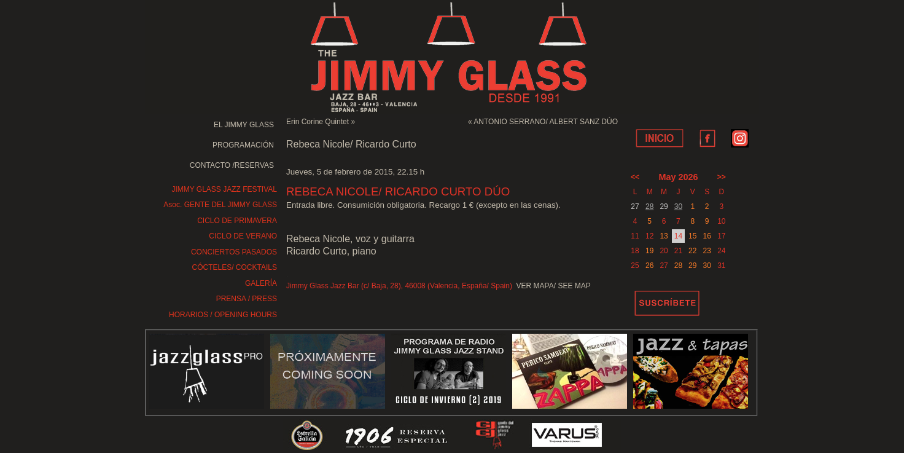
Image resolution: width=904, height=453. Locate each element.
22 (692, 250)
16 (707, 236)
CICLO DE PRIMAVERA (237, 220)
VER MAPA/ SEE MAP (553, 286)
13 (664, 236)
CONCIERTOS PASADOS (234, 252)
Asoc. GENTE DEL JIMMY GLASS (220, 204)
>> (721, 177)
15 (692, 236)
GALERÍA (261, 283)
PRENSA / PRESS (246, 298)
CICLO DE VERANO (243, 236)
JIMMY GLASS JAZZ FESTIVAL (224, 189)
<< (635, 177)
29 (692, 265)
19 (649, 250)
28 (649, 206)
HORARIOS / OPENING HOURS (223, 314)
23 (707, 250)
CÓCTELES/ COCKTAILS (234, 267)
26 (649, 265)
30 (678, 206)
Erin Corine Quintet (317, 121)
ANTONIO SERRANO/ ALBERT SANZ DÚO (545, 121)
